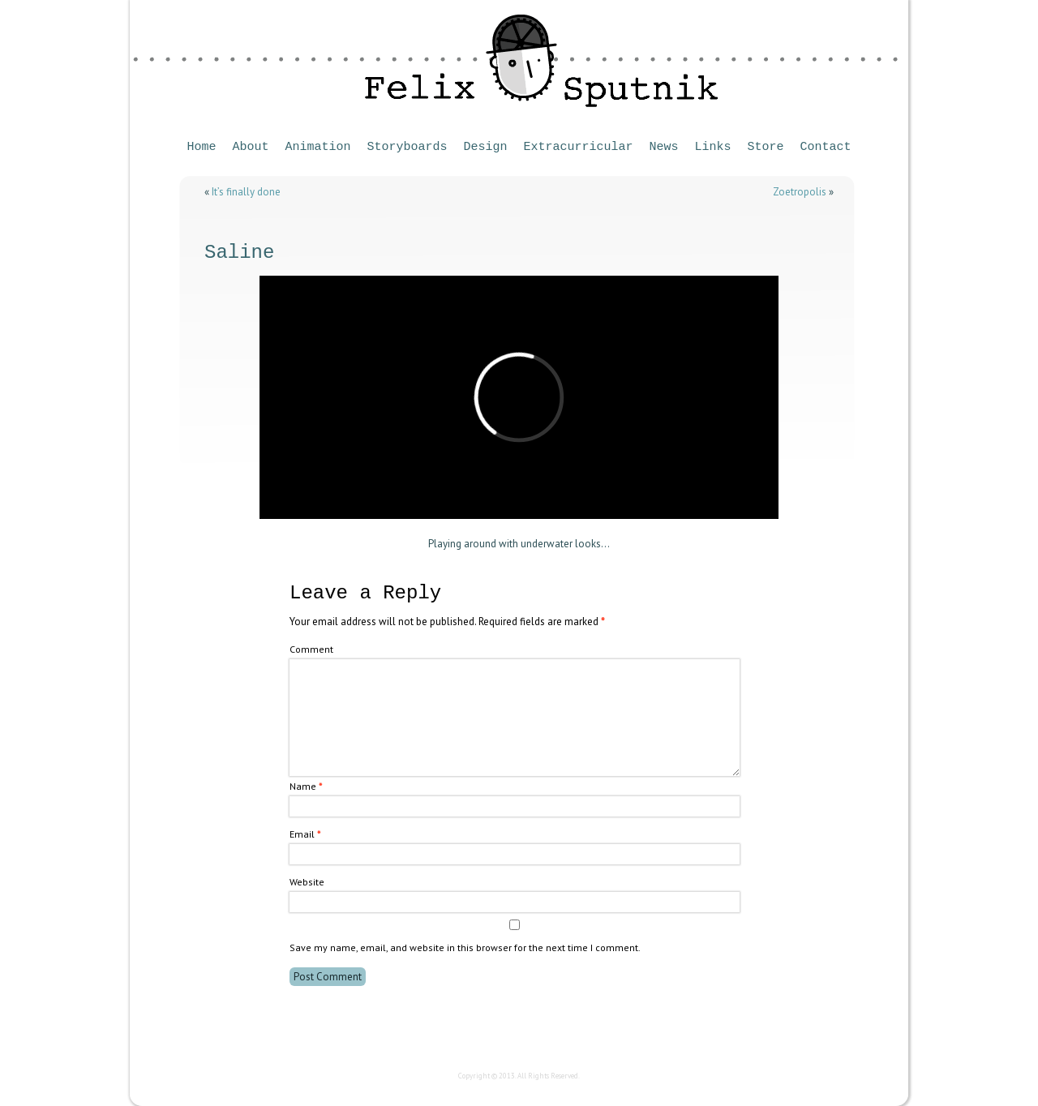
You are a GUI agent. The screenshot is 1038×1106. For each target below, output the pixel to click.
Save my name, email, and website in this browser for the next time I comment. (465, 947)
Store (766, 147)
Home (201, 147)
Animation (317, 147)
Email (305, 834)
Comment (311, 649)
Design (485, 147)
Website (307, 882)
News (664, 147)
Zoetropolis (799, 192)
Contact (825, 147)
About (250, 147)
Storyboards (407, 147)
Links (713, 147)
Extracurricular (578, 147)
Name (306, 786)
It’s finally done (246, 192)
